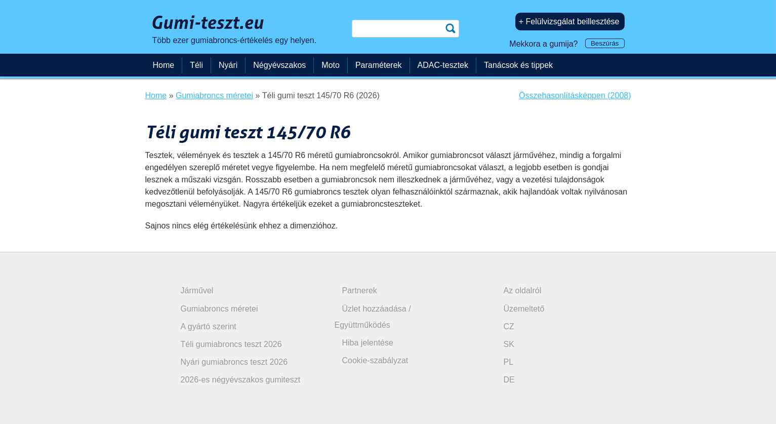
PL (509, 362)
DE (509, 379)
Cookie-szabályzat (375, 360)
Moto (330, 65)
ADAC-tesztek (443, 65)
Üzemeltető (524, 308)
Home (164, 65)
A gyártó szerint (208, 326)
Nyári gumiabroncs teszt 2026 (234, 362)
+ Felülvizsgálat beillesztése (569, 21)
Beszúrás (605, 43)
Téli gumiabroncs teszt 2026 (231, 344)
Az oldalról (523, 290)
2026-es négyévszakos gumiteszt (241, 379)
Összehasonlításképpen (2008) (575, 95)
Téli (196, 65)
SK (509, 344)
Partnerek (359, 290)
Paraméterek (378, 65)
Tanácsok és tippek (518, 65)
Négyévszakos (279, 65)
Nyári (228, 65)
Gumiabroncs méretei (219, 308)
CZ (509, 326)
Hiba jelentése (367, 342)
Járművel (197, 290)
